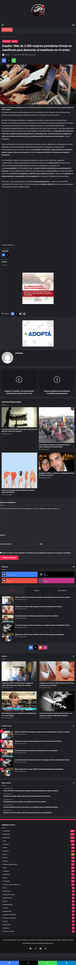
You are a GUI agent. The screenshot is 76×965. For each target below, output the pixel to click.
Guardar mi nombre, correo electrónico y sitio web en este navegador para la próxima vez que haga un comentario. (36, 552)
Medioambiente (8, 912)
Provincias (6, 882)
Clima (4, 895)
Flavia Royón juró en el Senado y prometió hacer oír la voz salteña (36, 615)
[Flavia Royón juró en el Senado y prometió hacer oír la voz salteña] (8, 618)
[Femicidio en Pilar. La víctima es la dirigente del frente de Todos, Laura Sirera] (56, 461)
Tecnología (6, 889)
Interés (5, 885)
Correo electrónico (6, 543)
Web (41, 543)
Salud (4, 875)
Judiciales (6, 879)
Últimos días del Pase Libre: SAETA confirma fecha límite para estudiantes (39, 634)
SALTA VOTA (7, 932)
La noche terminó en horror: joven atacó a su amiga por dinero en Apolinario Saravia (42, 624)
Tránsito (5, 915)
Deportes (6, 868)
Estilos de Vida (7, 905)
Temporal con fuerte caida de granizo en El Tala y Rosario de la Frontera (38, 606)
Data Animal (7, 899)
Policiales (6, 858)
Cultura (5, 909)
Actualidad (11, 37)
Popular (36, 590)
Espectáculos (7, 919)
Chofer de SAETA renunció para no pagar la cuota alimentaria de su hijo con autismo (42, 596)
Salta (4, 848)
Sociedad (6, 852)
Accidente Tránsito (9, 902)
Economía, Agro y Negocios (11, 892)
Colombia (6, 935)
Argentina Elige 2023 (9, 922)
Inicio (4, 37)
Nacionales (6, 845)
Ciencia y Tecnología (9, 925)
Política (5, 865)
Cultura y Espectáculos (10, 872)
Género (14, 41)
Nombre (3, 534)
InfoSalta (7, 55)
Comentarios (62, 590)
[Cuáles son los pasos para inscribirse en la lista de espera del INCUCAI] (19, 469)
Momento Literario (8, 939)
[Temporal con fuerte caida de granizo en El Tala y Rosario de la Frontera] (8, 609)
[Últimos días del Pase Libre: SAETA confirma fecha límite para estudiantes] (8, 636)
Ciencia (5, 929)
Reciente (12, 590)
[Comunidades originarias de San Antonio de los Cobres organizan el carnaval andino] (56, 424)
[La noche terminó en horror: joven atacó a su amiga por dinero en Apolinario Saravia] (8, 627)
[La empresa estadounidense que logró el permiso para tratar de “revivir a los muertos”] (19, 416)
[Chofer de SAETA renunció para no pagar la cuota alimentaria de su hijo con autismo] (8, 599)
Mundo (5, 862)
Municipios (6, 842)
